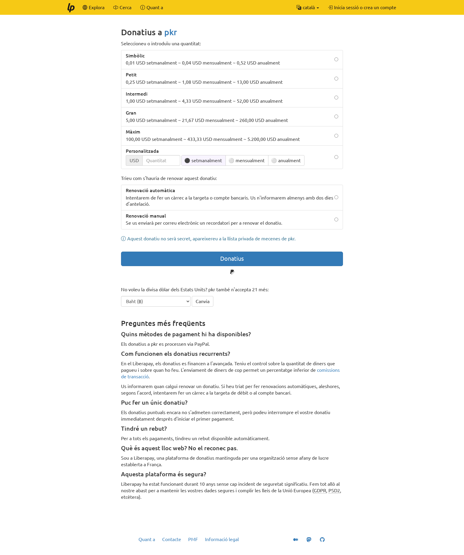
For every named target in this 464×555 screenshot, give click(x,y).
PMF (193, 539)
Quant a (146, 539)
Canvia (203, 301)
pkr (170, 32)
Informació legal (222, 539)
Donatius (232, 258)
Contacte (171, 539)
